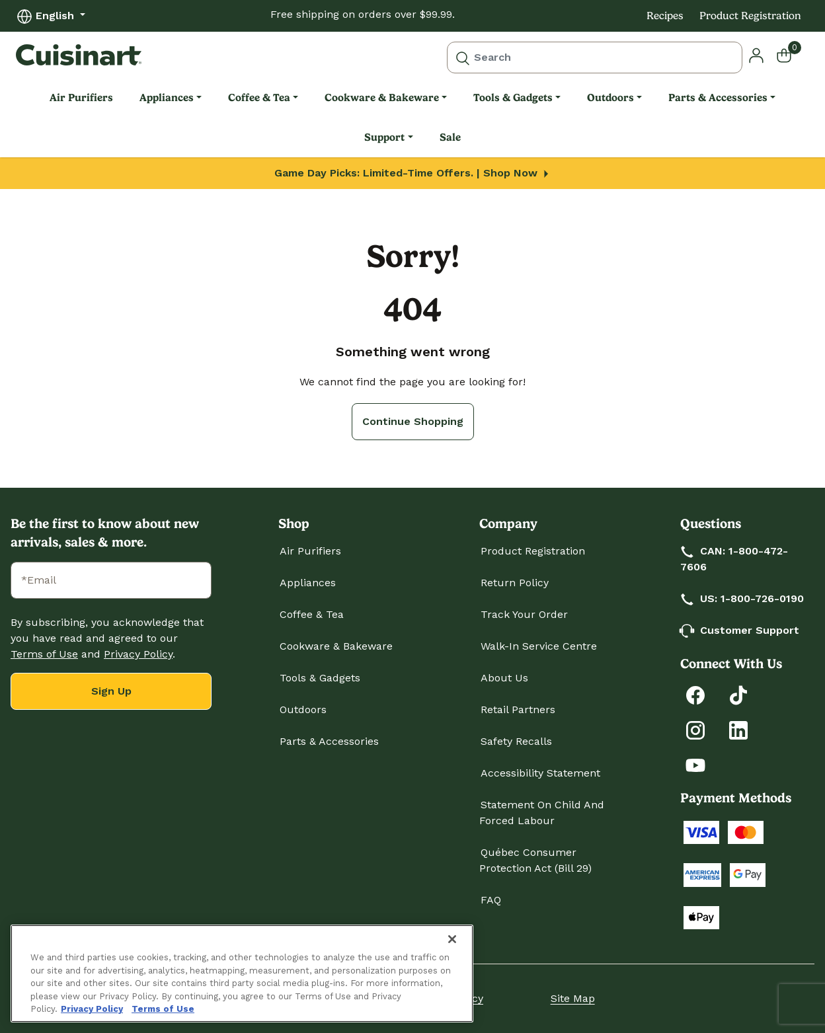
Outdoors (303, 709)
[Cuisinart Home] (78, 55)
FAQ (491, 900)
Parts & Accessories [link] (717, 97)
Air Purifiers (310, 551)
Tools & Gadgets (320, 677)
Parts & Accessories (329, 741)
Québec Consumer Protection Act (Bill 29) (535, 860)
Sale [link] (450, 137)
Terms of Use (44, 654)
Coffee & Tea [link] (259, 97)
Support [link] (384, 137)
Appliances (308, 582)
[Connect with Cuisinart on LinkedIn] (738, 729)
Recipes (665, 15)
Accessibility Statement (540, 773)
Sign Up (111, 691)
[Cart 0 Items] (792, 55)
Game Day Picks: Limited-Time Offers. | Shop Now (412, 173)
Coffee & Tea (312, 614)
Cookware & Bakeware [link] (382, 97)
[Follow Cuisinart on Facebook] (695, 694)
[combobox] (594, 57)
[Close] (452, 939)
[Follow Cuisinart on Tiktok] (738, 694)
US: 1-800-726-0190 (743, 598)
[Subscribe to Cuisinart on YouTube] (695, 764)
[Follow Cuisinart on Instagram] (695, 729)
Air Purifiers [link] (81, 97)
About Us (504, 677)
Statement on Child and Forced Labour (541, 812)
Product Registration (750, 15)
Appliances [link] (166, 97)
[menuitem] (81, 98)
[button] (756, 54)
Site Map (573, 998)
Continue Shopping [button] (412, 421)
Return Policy (515, 582)
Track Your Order (524, 614)
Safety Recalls (516, 741)
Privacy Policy (138, 654)
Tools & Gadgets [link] (513, 97)
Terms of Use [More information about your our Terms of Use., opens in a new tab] (163, 1009)
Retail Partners (518, 709)
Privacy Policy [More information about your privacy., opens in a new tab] (92, 1009)
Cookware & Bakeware (336, 646)
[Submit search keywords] (462, 57)
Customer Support (740, 630)
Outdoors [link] (610, 97)
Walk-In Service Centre (539, 646)
